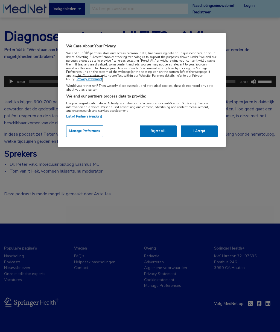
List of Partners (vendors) (84, 116)
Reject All (158, 131)
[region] (142, 90)
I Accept (199, 131)
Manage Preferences (84, 131)
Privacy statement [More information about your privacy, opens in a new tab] (89, 79)
